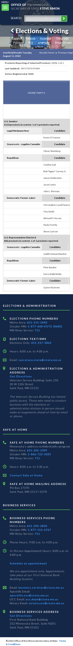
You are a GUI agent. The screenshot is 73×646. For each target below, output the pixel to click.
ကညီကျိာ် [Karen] (52, 46)
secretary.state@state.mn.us (40, 360)
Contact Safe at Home (26, 475)
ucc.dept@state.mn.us (41, 599)
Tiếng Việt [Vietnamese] (62, 38)
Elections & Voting (39, 31)
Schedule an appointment (28, 563)
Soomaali (45, 38)
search (16, 18)
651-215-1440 (37, 322)
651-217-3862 (41, 342)
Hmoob (30, 38)
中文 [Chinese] (30, 42)
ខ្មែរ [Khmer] (29, 46)
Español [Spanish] (17, 38)
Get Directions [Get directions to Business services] (21, 615)
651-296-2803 (37, 525)
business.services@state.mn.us (41, 587)
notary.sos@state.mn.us (46, 603)
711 (37, 330)
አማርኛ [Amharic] (39, 46)
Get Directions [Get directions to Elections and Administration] (21, 376)
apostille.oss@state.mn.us (29, 595)
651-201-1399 (37, 450)
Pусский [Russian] (18, 42)
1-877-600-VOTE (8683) (45, 326)
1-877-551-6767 (39, 529)
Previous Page (65, 52)
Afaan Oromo (63, 42)
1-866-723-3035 (39, 454)
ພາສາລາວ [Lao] (44, 42)
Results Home (47, 52)
